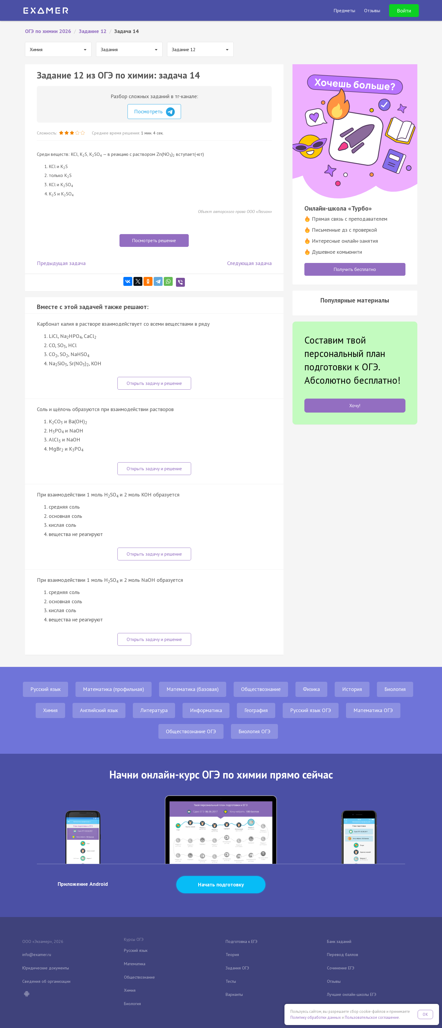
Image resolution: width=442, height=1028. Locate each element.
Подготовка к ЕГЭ (241, 941)
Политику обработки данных (315, 1017)
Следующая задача (249, 263)
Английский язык (99, 710)
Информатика (206, 710)
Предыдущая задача (61, 263)
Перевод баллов (342, 954)
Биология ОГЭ (254, 731)
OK (425, 1014)
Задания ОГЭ (237, 968)
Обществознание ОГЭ (191, 731)
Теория (232, 954)
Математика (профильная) (113, 689)
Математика (134, 963)
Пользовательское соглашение (372, 1017)
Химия (50, 710)
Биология (395, 689)
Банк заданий (339, 941)
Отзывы (334, 981)
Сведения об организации (46, 981)
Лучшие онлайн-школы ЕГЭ (351, 994)
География (256, 710)
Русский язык (45, 689)
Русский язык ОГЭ (310, 710)
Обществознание (261, 689)
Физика (311, 689)
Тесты (231, 981)
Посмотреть (154, 111)
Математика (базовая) (192, 689)
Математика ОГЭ (373, 710)
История (352, 689)
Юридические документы (45, 968)
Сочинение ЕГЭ (340, 968)
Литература (154, 710)
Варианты (234, 994)
